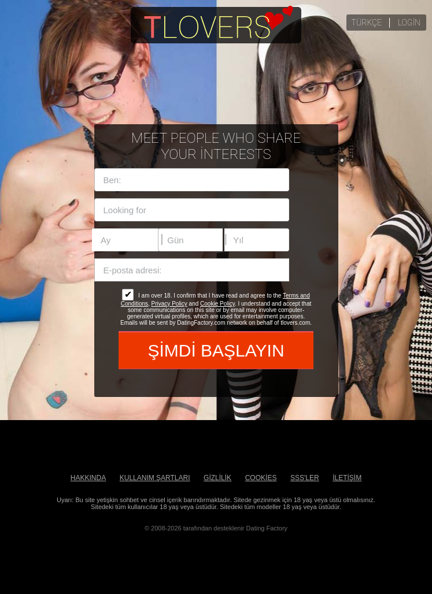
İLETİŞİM (347, 478)
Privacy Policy (169, 303)
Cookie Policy (217, 303)
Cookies (261, 478)
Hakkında (88, 478)
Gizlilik (217, 478)
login (409, 22)
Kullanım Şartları (155, 478)
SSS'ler (304, 478)
